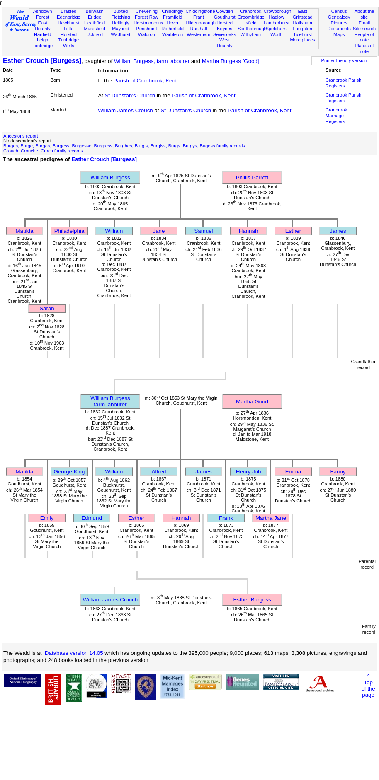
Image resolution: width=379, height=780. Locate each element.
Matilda (25, 231)
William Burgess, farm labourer (152, 61)
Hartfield (42, 34)
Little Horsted (69, 31)
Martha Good (252, 401)
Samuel (203, 231)
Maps (339, 34)
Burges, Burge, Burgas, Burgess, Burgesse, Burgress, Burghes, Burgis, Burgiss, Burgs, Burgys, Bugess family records (124, 145)
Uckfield (94, 34)
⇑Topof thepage (368, 685)
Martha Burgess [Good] (230, 61)
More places (302, 39)
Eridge (94, 16)
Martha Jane (270, 518)
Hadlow (276, 16)
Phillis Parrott (252, 177)
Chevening (147, 11)
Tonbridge (42, 45)
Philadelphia (69, 231)
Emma (293, 471)
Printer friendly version (344, 60)
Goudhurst (225, 16)
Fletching (120, 16)
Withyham (251, 34)
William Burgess (110, 177)
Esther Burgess (252, 599)
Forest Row (146, 16)
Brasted (68, 11)
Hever (172, 22)
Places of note (364, 48)
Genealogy (339, 16)
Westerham (199, 34)
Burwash (94, 11)
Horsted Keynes (224, 25)
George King (69, 471)
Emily (47, 518)
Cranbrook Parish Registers (343, 82)
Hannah (248, 231)
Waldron (146, 34)
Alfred (159, 471)
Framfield (172, 16)
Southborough (252, 28)
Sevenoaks (224, 34)
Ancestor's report (20, 135)
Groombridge (251, 16)
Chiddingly (172, 11)
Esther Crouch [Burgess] (42, 60)
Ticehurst (302, 34)
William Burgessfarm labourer (110, 401)
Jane (159, 231)
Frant (198, 16)
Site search (364, 28)
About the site (364, 14)
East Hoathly (43, 25)
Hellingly (120, 22)
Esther (293, 231)
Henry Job (248, 471)
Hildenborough (201, 22)
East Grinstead (303, 14)
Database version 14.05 (74, 653)
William (114, 231)
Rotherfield (172, 28)
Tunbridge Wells (68, 42)
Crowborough (278, 11)
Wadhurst (120, 34)
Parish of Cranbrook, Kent (145, 80)
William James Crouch (125, 110)
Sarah (46, 308)
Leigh (42, 39)
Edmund (91, 518)
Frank (226, 518)
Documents (339, 28)
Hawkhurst (68, 22)
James (338, 231)
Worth (276, 34)
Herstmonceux (148, 22)
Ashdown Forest (42, 14)
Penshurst (146, 28)
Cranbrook (250, 11)
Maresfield (94, 28)
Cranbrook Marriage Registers (336, 115)
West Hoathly (225, 42)
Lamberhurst (276, 22)
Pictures (339, 22)
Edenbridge (68, 16)
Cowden (224, 11)
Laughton (302, 28)
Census (339, 11)
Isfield (251, 22)
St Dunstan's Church (129, 95)
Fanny (337, 471)
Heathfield (94, 22)
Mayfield (120, 28)
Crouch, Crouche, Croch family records (43, 150)
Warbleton (172, 34)
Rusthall (198, 28)
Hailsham (302, 22)
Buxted (120, 11)
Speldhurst (276, 28)
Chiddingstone (200, 11)
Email (364, 22)
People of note (364, 37)
